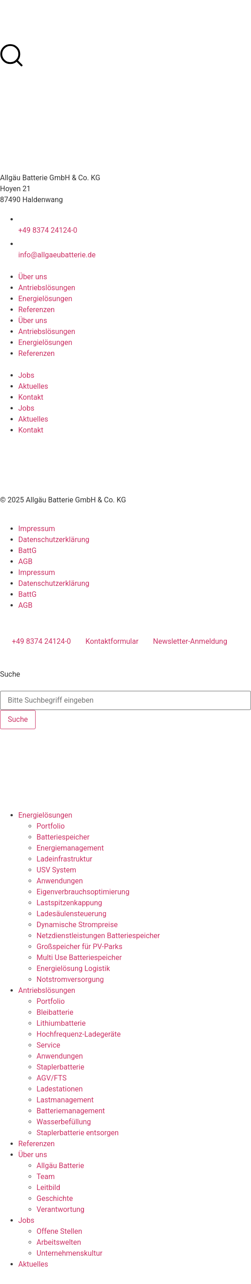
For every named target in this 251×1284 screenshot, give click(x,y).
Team (46, 1176)
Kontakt (30, 397)
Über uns (32, 276)
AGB (25, 561)
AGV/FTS (52, 1078)
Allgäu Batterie (60, 1165)
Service (48, 1045)
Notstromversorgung (70, 979)
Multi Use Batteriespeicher (79, 957)
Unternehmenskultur (69, 1253)
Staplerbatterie (60, 1067)
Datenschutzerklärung (53, 539)
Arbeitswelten (59, 1242)
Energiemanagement (70, 848)
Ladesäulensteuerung (71, 913)
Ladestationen (60, 1089)
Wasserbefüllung (64, 1121)
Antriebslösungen (46, 287)
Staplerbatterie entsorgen (78, 1132)
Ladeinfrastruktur (64, 859)
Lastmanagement (65, 1100)
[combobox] (125, 700)
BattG (27, 550)
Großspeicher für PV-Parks (79, 946)
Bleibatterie (55, 1012)
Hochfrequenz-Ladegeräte (78, 1034)
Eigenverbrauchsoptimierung (83, 891)
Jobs (26, 375)
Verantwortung (60, 1209)
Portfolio (51, 826)
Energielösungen (45, 298)
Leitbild (48, 1187)
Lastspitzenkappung (69, 902)
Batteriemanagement (71, 1111)
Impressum (36, 528)
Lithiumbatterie (61, 1023)
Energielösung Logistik (73, 968)
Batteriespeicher (63, 837)
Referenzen (36, 309)
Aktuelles (33, 386)
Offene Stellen (59, 1231)
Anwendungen (60, 881)
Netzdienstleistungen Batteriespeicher (98, 935)
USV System (56, 870)
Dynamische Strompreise (77, 924)
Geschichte (55, 1198)
